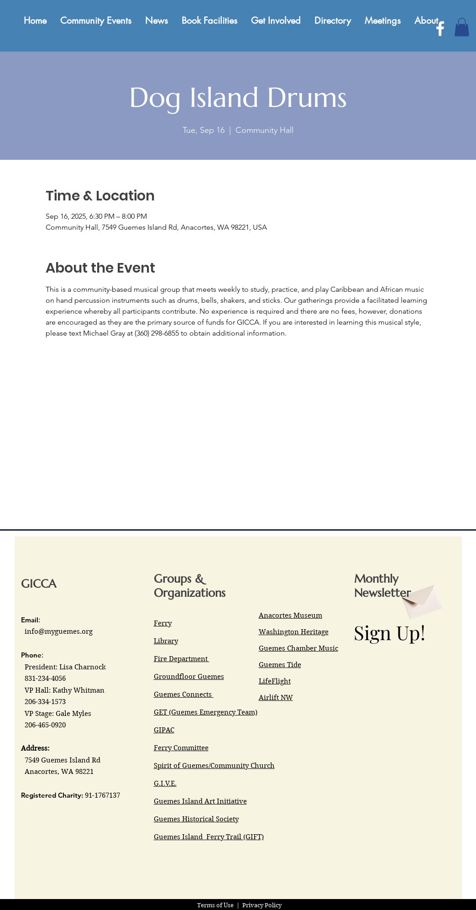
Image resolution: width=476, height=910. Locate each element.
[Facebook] (440, 28)
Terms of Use (215, 905)
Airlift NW (276, 698)
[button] (462, 27)
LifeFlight (275, 681)
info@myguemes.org (59, 631)
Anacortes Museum (290, 615)
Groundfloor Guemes (189, 677)
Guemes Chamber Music (298, 648)
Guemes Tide (280, 665)
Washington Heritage (294, 632)
